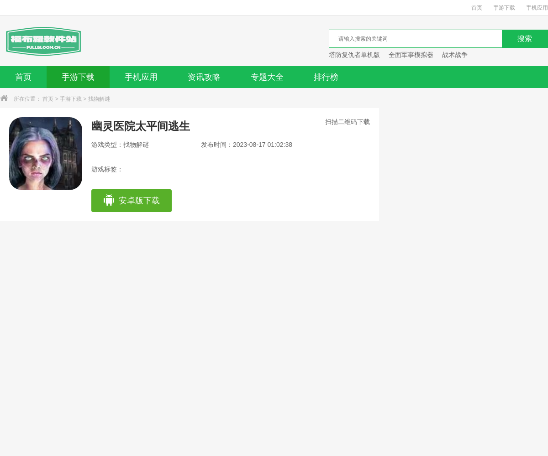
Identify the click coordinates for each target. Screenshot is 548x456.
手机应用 (537, 8)
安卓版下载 (131, 200)
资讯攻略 (204, 77)
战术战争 (455, 54)
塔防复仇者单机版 (354, 54)
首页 (476, 8)
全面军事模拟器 (411, 54)
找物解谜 (99, 99)
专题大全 (267, 77)
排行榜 (326, 77)
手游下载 (504, 8)
